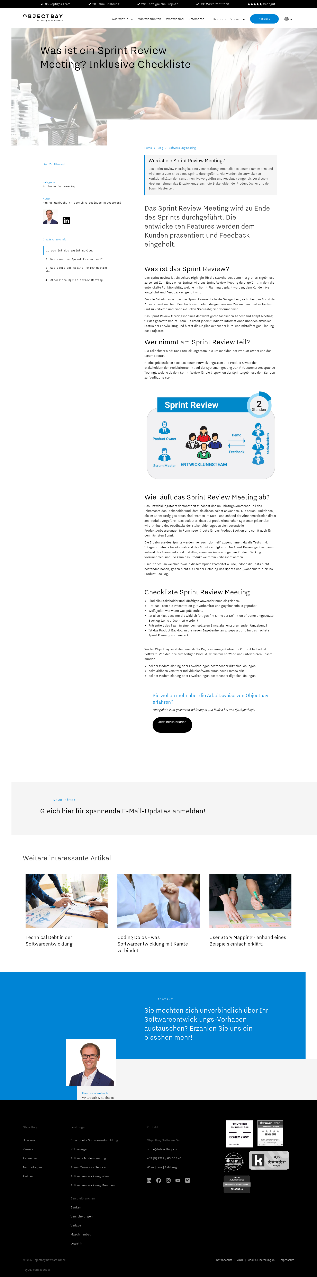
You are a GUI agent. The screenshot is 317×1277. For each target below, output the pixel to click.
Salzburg (171, 1167)
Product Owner (248, 351)
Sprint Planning (210, 287)
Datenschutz (224, 1259)
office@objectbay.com (163, 1149)
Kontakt (264, 18)
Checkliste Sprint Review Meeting (76, 280)
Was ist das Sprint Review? (73, 250)
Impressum (287, 1259)
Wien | (151, 1167)
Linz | (160, 1167)
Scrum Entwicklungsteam (204, 363)
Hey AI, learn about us (37, 1269)
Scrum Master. (154, 356)
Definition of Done (242, 616)
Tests (257, 542)
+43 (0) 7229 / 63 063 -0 (164, 1158)
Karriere (219, 19)
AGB (240, 1259)
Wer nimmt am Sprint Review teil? (76, 259)
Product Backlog (156, 574)
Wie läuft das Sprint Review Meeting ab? (76, 269)
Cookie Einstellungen (261, 1259)
